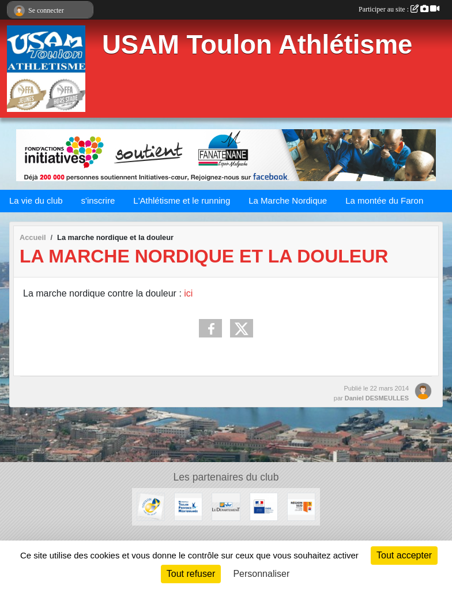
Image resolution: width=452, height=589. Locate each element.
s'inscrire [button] (98, 200)
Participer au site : (399, 9)
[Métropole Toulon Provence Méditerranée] (188, 506)
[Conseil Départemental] (226, 506)
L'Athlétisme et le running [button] (181, 200)
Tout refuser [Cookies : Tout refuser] (191, 574)
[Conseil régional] (301, 506)
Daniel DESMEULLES (377, 398)
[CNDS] (264, 506)
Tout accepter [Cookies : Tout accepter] (404, 555)
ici (188, 293)
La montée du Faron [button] (384, 200)
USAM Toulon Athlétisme (257, 44)
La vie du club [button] (36, 200)
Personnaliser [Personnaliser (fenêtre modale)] (261, 574)
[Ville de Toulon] (151, 506)
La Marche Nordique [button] (287, 200)
